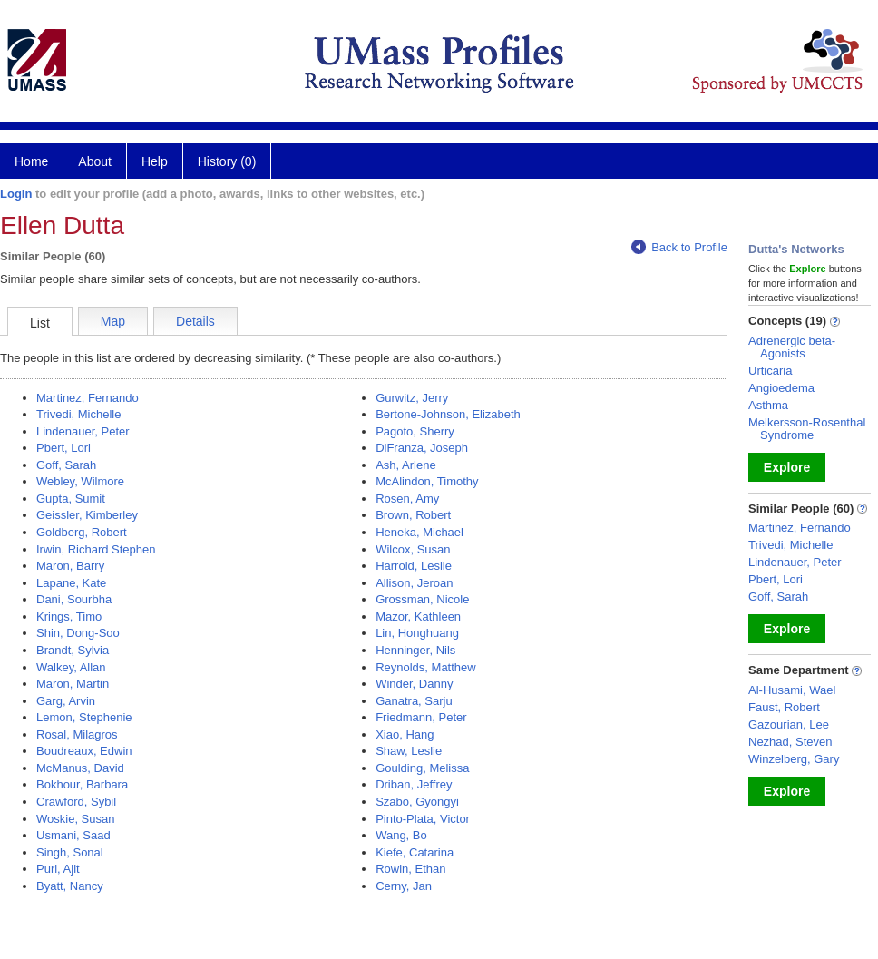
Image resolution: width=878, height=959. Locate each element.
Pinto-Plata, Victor (423, 819)
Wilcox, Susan (413, 549)
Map (113, 321)
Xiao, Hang (405, 734)
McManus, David (80, 768)
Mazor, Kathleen (418, 616)
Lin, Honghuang (417, 633)
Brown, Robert (413, 515)
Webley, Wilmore (80, 481)
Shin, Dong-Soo (78, 633)
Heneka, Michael (419, 532)
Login (16, 194)
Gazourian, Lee (788, 724)
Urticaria (770, 370)
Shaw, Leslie (409, 751)
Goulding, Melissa (422, 768)
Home (31, 161)
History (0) (227, 161)
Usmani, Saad (73, 835)
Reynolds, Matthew (426, 667)
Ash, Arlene (406, 465)
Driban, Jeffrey (414, 784)
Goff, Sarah (66, 465)
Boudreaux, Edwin (84, 751)
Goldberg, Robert (81, 532)
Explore (787, 467)
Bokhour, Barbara (82, 784)
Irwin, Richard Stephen (96, 549)
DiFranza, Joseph (422, 448)
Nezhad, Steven (790, 742)
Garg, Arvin (65, 701)
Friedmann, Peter (421, 717)
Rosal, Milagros (77, 734)
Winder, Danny (414, 683)
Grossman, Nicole (422, 599)
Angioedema (781, 388)
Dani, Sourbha (74, 599)
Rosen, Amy (407, 498)
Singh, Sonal (69, 852)
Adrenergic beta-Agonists (791, 347)
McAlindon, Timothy (427, 481)
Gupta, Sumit (70, 498)
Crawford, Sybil (76, 801)
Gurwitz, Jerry (412, 398)
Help (154, 161)
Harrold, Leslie (414, 565)
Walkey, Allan (71, 667)
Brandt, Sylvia (72, 650)
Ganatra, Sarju (414, 701)
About (95, 161)
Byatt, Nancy (69, 886)
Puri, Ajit (58, 869)
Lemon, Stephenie (84, 717)
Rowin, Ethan (410, 869)
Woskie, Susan (75, 819)
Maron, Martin (72, 683)
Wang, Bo (401, 835)
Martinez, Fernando (87, 398)
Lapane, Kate (71, 583)
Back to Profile (679, 247)
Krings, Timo (69, 616)
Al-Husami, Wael (791, 690)
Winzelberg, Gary (793, 759)
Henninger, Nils (415, 650)
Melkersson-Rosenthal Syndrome (806, 429)
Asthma (768, 405)
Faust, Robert (784, 707)
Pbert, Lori (63, 448)
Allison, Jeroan (414, 583)
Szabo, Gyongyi (417, 801)
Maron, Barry (70, 565)
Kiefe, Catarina (415, 852)
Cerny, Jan (404, 886)
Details (195, 321)
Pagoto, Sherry (415, 431)
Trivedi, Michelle (78, 414)
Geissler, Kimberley (87, 515)
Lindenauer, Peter (83, 431)
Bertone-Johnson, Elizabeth (448, 414)
